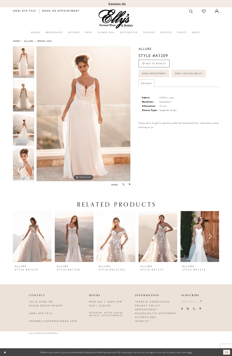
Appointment (146, 309)
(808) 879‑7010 (40, 313)
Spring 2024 (44, 41)
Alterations (145, 317)
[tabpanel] (23, 63)
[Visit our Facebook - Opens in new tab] (182, 309)
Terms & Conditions (152, 301)
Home (16, 41)
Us (117, 3)
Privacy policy (148, 305)
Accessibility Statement (156, 313)
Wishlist (142, 321)
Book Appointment (154, 73)
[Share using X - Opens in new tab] (123, 184)
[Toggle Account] (217, 11)
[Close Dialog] (5, 352)
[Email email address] (191, 301)
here (190, 352)
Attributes (146, 83)
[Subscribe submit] (201, 301)
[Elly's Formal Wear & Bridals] (116, 19)
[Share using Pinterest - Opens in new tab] (129, 184)
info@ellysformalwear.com (53, 321)
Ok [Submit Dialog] (226, 352)
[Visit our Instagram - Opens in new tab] (188, 309)
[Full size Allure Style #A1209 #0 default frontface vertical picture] (83, 113)
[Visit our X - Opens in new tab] (194, 309)
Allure (28, 41)
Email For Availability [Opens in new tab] (189, 73)
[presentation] (32, 236)
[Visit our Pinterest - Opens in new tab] (200, 309)
